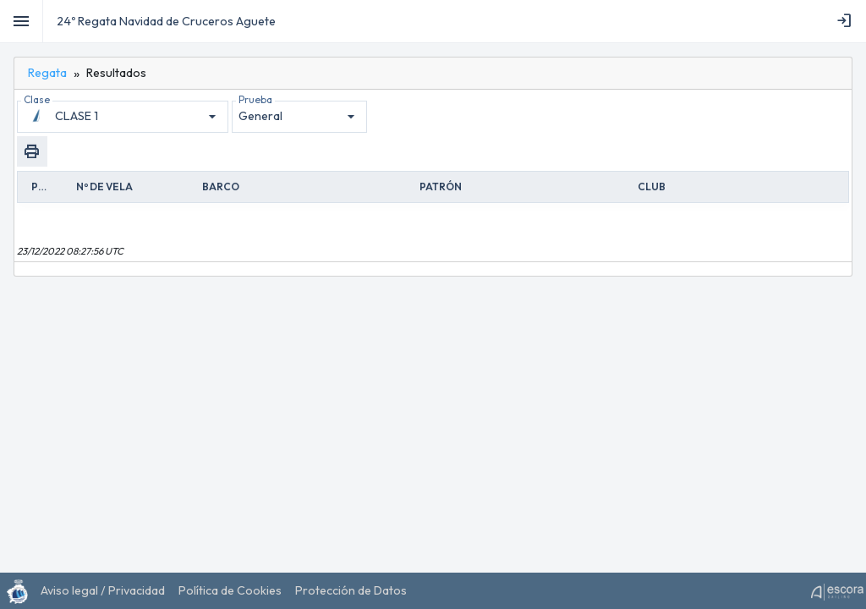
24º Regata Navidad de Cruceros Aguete (166, 21)
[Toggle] (21, 21)
